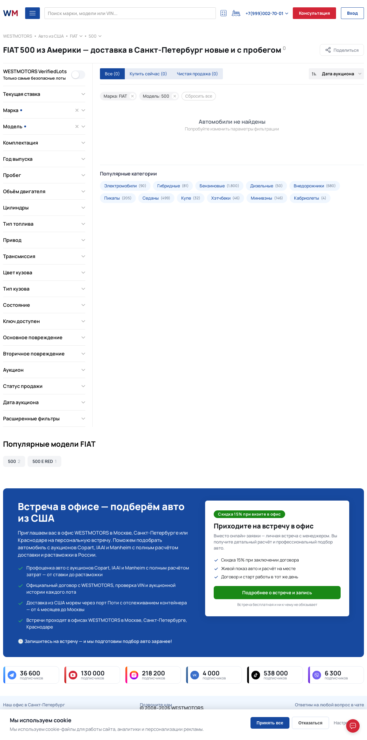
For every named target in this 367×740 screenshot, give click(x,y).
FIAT (74, 36)
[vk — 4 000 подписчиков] (214, 675)
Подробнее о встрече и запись (277, 592)
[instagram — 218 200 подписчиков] (153, 675)
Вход (352, 13)
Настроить (344, 722)
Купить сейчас (148, 74)
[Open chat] (353, 726)
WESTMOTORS (17, 36)
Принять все (270, 722)
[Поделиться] (342, 50)
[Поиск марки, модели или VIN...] (130, 13)
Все (112, 74)
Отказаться (310, 722)
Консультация (314, 13)
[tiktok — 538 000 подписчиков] (275, 675)
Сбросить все (198, 96)
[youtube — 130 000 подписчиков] (92, 675)
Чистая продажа (197, 74)
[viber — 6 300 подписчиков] (336, 675)
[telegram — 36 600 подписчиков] (31, 675)
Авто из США (51, 36)
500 (93, 36)
